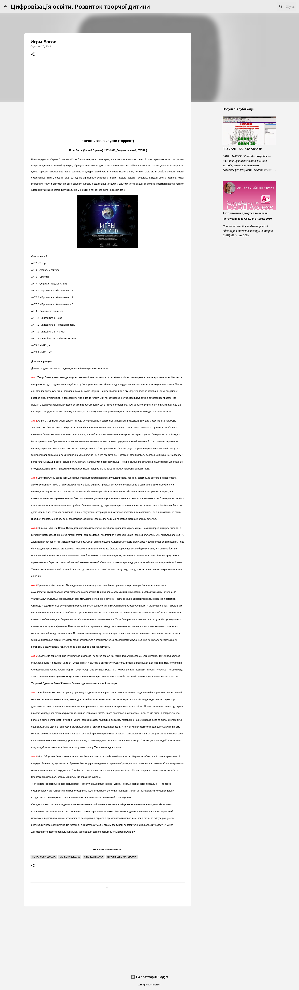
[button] (33, 54)
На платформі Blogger (149, 977)
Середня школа (70, 856)
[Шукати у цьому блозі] (276, 6)
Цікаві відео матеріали (121, 856)
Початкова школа (43, 856)
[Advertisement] (108, 938)
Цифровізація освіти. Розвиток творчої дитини (80, 6)
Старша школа (93, 856)
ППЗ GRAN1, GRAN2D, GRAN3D (242, 148)
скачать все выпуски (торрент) (108, 141)
